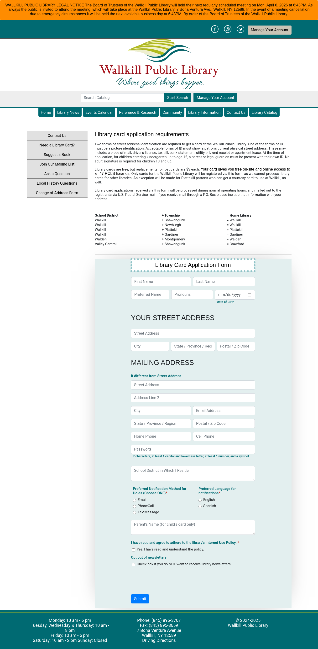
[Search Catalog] (122, 97)
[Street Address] (193, 333)
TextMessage (148, 512)
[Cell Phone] (224, 436)
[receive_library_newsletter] (133, 564)
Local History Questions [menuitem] (57, 183)
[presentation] (167, 579)
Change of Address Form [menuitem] (57, 193)
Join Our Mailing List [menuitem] (57, 164)
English (209, 500)
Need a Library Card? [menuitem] (56, 145)
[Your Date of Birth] (235, 295)
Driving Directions (159, 640)
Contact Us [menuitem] (236, 112)
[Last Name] (224, 281)
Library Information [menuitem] (204, 112)
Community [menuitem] (172, 112)
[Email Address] (224, 410)
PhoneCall (146, 506)
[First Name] (161, 281)
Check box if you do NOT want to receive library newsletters (184, 564)
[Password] (193, 449)
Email (142, 500)
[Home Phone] (161, 436)
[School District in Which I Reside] (193, 473)
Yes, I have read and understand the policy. (170, 549)
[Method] (134, 500)
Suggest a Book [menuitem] (57, 154)
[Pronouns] (192, 294)
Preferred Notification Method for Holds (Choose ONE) (159, 491)
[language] (200, 500)
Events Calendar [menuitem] (100, 112)
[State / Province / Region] (193, 346)
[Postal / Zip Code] (236, 346)
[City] (150, 346)
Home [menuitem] (46, 112)
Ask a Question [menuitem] (57, 173)
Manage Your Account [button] (269, 30)
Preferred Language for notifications (217, 491)
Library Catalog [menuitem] (266, 112)
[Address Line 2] (193, 397)
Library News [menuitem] (68, 112)
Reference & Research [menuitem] (137, 112)
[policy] (133, 549)
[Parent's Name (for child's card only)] (193, 527)
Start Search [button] (177, 97)
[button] (140, 598)
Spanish (209, 506)
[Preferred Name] (150, 294)
